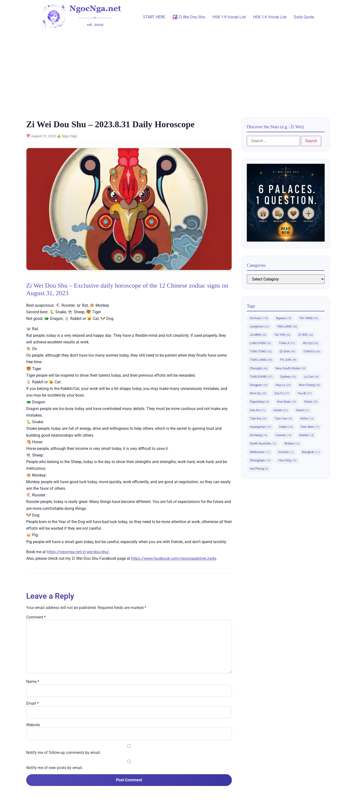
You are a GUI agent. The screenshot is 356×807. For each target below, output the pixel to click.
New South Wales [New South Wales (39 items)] (290, 368)
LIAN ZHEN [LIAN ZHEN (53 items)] (260, 343)
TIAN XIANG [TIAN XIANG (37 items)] (261, 376)
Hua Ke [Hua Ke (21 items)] (257, 410)
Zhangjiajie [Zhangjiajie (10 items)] (260, 460)
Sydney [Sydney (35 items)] (288, 376)
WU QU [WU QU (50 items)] (310, 343)
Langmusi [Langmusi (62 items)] (259, 326)
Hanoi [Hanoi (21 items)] (302, 410)
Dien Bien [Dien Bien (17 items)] (310, 427)
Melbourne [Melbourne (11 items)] (260, 452)
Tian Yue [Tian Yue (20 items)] (283, 418)
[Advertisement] (178, 70)
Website (33, 725)
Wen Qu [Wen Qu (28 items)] (258, 393)
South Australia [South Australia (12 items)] (263, 443)
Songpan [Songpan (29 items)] (259, 385)
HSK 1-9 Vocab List (229, 17)
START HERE (154, 17)
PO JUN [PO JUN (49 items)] (288, 360)
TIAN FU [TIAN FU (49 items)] (311, 351)
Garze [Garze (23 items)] (311, 401)
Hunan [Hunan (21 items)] (280, 410)
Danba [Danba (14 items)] (306, 435)
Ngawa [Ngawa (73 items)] (283, 318)
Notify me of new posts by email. (54, 768)
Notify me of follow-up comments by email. (63, 753)
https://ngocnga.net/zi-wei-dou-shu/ (78, 552)
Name (32, 682)
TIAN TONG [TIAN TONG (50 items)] (261, 351)
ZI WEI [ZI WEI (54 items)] (305, 335)
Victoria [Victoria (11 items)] (286, 452)
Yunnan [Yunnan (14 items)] (283, 435)
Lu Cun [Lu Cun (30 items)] (311, 376)
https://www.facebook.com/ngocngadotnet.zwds (173, 558)
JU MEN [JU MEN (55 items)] (258, 335)
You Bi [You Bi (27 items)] (304, 393)
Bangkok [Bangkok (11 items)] (311, 452)
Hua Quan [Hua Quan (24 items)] (286, 401)
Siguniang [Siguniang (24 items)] (259, 401)
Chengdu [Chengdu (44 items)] (259, 368)
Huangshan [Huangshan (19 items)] (260, 427)
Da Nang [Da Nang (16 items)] (258, 435)
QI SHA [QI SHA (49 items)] (287, 351)
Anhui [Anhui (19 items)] (307, 418)
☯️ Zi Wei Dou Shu (189, 17)
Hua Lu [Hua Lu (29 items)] (283, 385)
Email (32, 703)
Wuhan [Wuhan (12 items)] (292, 443)
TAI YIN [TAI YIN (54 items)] (282, 335)
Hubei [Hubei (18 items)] (286, 427)
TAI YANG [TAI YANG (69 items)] (308, 318)
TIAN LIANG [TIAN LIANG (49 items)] (261, 360)
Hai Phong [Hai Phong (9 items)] (259, 468)
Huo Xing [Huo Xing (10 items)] (287, 460)
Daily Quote (304, 17)
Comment (36, 617)
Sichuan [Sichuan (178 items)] (259, 318)
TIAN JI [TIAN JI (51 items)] (287, 343)
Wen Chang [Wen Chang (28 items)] (309, 385)
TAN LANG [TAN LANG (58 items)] (287, 326)
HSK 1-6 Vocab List (269, 17)
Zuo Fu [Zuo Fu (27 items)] (281, 393)
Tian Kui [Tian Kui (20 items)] (258, 418)
